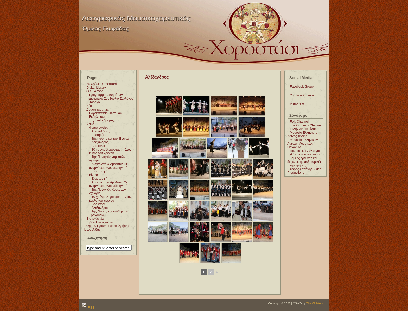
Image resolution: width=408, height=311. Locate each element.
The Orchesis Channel (306, 125)
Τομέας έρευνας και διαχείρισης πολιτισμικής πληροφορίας (304, 161)
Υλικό (90, 124)
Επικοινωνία (95, 219)
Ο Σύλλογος (94, 91)
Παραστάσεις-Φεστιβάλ (105, 113)
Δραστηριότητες (97, 109)
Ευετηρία (98, 135)
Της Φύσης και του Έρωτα (110, 211)
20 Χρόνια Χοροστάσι (101, 84)
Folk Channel (299, 122)
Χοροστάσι (222, 6)
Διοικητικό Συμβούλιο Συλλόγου (111, 98)
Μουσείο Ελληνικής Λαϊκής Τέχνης (302, 134)
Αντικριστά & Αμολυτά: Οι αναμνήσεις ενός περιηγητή (108, 166)
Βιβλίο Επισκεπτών (99, 222)
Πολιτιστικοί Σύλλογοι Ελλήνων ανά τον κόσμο (304, 152)
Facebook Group (302, 86)
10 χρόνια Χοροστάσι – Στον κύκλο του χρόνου (110, 151)
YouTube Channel (302, 95)
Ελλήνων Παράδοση (304, 129)
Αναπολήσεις (101, 131)
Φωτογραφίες (98, 127)
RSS (90, 307)
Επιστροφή (99, 171)
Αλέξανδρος (100, 142)
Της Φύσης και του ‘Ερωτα (110, 138)
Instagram (297, 104)
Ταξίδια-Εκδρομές (101, 120)
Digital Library (96, 87)
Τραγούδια (96, 215)
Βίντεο (93, 175)
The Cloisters (314, 303)
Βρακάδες (98, 146)
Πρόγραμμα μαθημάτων (106, 95)
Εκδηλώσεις (97, 117)
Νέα (89, 106)
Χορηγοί (94, 102)
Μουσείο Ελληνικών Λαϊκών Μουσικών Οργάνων (302, 143)
